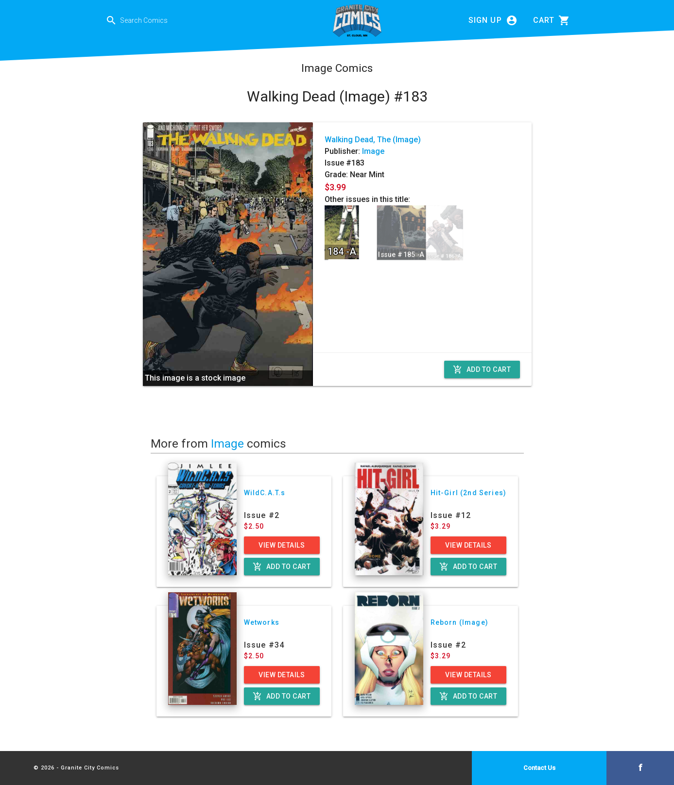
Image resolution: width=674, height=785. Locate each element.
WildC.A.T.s (265, 493)
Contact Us (539, 767)
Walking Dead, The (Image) (373, 139)
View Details (282, 545)
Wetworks (261, 622)
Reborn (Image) (459, 622)
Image (373, 151)
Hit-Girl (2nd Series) (469, 493)
